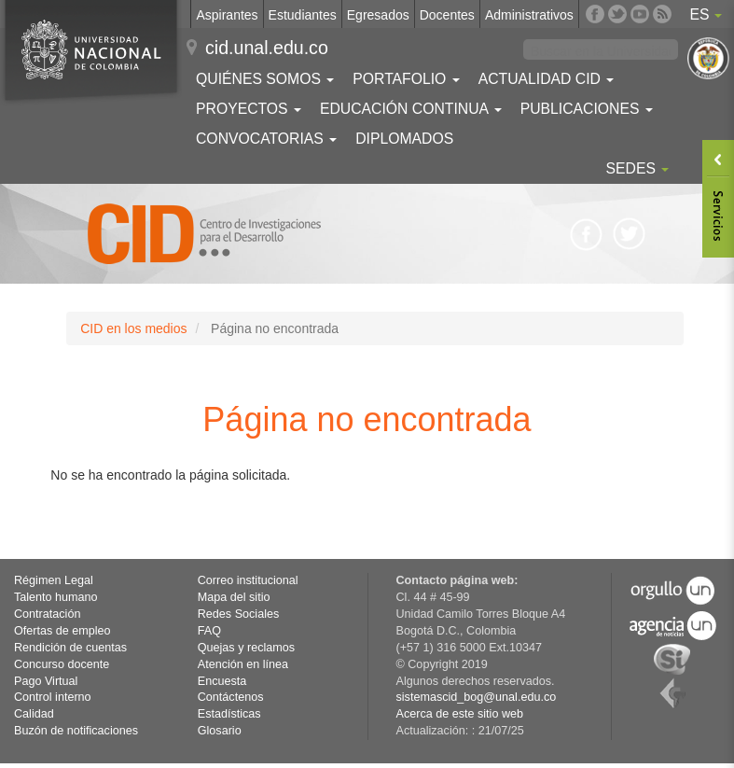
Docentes (447, 14)
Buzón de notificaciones (76, 730)
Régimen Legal (53, 580)
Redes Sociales (239, 614)
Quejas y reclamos (246, 647)
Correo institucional (248, 580)
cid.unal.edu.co (266, 47)
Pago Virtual (45, 681)
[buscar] (601, 52)
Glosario (220, 730)
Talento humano (56, 597)
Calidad (34, 713)
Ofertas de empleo (62, 630)
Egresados (378, 14)
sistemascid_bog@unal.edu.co (476, 697)
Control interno (52, 697)
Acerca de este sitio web (460, 713)
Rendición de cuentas (70, 647)
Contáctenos (231, 697)
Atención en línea (243, 664)
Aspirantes (226, 14)
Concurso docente (61, 664)
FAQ (209, 630)
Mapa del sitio (234, 597)
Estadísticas (229, 713)
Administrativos (529, 14)
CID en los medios (133, 328)
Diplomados (404, 139)
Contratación (47, 614)
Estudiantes (303, 14)
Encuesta (222, 681)
